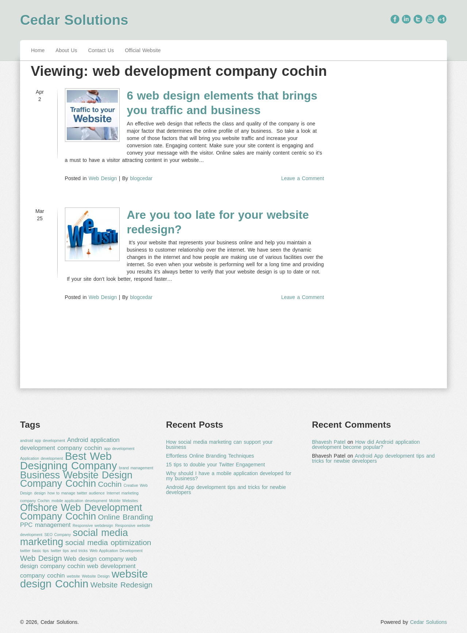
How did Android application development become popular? (366, 444)
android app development (42, 440)
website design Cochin (84, 579)
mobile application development (79, 500)
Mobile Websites (123, 500)
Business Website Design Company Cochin (76, 479)
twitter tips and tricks (69, 550)
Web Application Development (116, 550)
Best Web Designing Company (68, 461)
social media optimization (108, 542)
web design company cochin (78, 562)
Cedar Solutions (74, 20)
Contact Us (101, 50)
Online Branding (125, 517)
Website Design (96, 576)
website (73, 576)
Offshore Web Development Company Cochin (81, 512)
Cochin (110, 484)
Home (38, 50)
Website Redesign (121, 584)
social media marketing (74, 537)
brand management (136, 468)
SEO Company (57, 534)
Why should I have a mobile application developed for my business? (229, 475)
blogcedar (141, 178)
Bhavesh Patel (329, 442)
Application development (41, 458)
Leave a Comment (302, 178)
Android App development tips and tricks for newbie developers (226, 489)
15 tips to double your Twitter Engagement (215, 464)
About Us (66, 50)
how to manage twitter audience (75, 493)
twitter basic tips (34, 550)
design (40, 493)
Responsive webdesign (93, 525)
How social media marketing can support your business (219, 444)
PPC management (45, 524)
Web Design (103, 178)
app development (119, 448)
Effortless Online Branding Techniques (210, 456)
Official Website (143, 50)
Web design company (94, 558)
